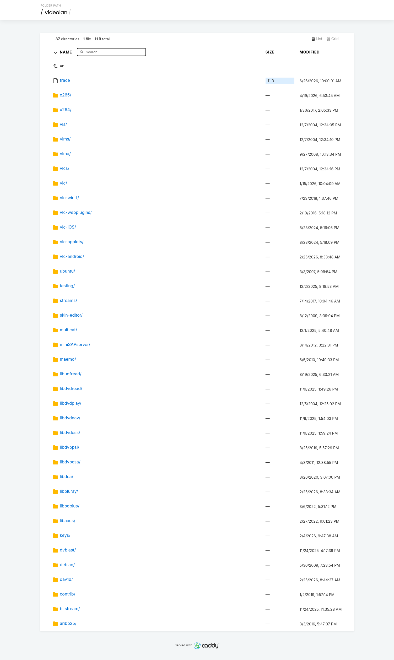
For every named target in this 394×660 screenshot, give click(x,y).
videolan (56, 12)
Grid (332, 38)
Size (270, 52)
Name (66, 52)
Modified (310, 52)
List (316, 38)
